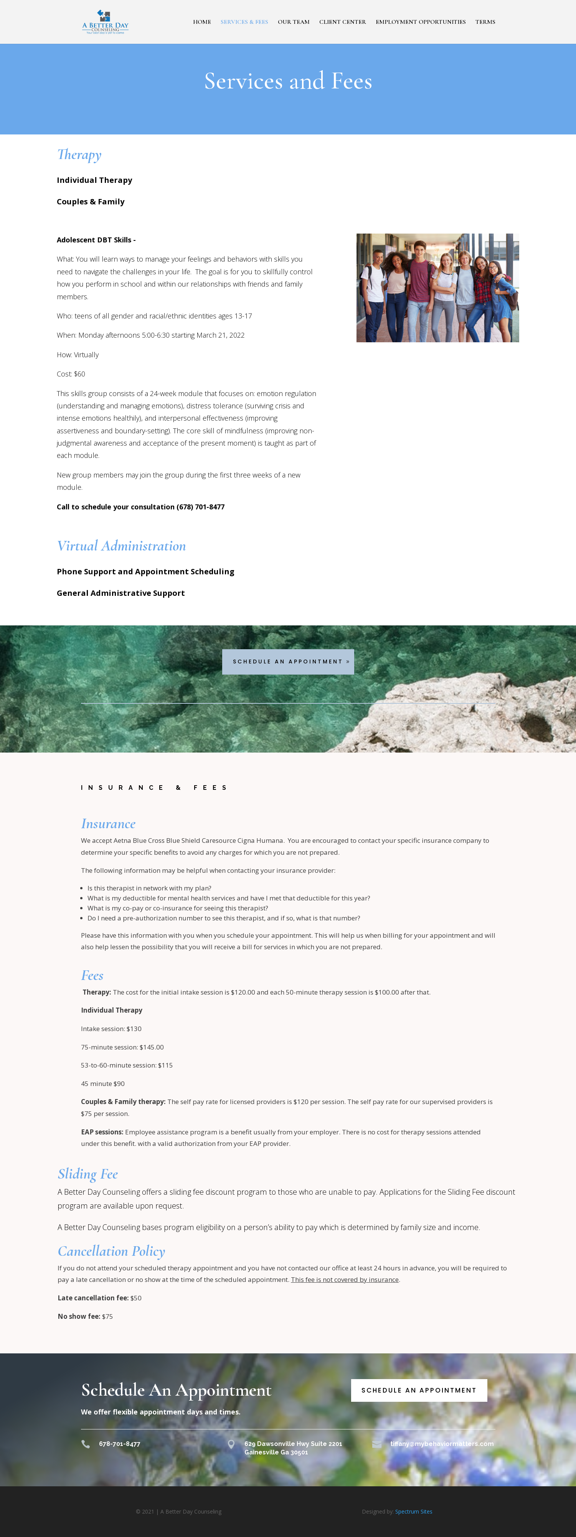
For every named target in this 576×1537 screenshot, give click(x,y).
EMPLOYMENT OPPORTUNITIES (421, 22)
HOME (202, 22)
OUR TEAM (294, 22)
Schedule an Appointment (419, 1390)
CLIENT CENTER (342, 22)
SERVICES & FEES (244, 22)
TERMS (485, 22)
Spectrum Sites (413, 1511)
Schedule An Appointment (288, 661)
